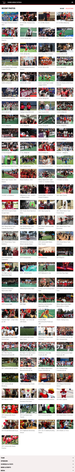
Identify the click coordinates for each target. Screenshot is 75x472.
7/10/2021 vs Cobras (62, 179)
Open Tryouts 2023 (43, 112)
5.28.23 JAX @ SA (7, 83)
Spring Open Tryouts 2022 (64, 166)
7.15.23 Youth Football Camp (64, 38)
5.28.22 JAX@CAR (43, 139)
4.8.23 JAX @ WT (6, 112)
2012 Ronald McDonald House (10, 430)
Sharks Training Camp (63, 319)
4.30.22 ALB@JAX (43, 152)
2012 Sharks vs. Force (63, 430)
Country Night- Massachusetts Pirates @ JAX (45, 321)
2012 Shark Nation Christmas (65, 415)
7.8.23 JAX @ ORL (25, 54)
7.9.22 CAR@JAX (6, 125)
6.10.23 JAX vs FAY (43, 67)
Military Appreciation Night (27, 288)
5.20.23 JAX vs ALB (25, 83)
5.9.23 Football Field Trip (8, 98)
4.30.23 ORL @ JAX (25, 98)
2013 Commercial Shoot (45, 415)
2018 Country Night (7, 304)
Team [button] (3, 458)
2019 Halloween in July (44, 273)
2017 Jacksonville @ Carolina (10, 368)
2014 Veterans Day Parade (27, 384)
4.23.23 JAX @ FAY (43, 98)
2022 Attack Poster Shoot (45, 166)
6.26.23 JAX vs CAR (62, 54)
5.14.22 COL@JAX (7, 152)
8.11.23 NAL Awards (43, 23)
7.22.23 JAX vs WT (43, 38)
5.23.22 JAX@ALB (61, 139)
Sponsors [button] (4, 461)
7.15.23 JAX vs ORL (7, 54)
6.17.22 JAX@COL (62, 125)
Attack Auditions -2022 (26, 179)
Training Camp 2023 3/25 (27, 112)
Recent (62, 8)
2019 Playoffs (60, 257)
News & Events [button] (6, 467)
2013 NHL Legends (62, 399)
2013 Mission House (7, 399)
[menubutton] (72, 2)
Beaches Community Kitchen (46, 399)
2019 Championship (25, 257)
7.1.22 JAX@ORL (24, 125)
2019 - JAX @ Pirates (26, 273)
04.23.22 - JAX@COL (62, 152)
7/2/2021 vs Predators (8, 195)
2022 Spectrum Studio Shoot (10, 166)
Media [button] (3, 470)
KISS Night (23, 304)
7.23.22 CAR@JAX (62, 112)
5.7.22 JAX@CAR (24, 152)
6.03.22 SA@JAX (24, 139)
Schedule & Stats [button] (7, 464)
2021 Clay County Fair (44, 211)
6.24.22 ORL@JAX (43, 125)
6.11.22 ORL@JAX (7, 139)
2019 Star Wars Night (62, 273)
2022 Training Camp (25, 166)
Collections (69, 8)
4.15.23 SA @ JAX (61, 98)
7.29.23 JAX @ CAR (25, 38)
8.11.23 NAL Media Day (63, 23)
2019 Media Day (42, 257)
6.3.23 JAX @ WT (61, 67)
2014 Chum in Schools (44, 384)
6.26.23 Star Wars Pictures (45, 54)
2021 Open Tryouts (62, 195)
